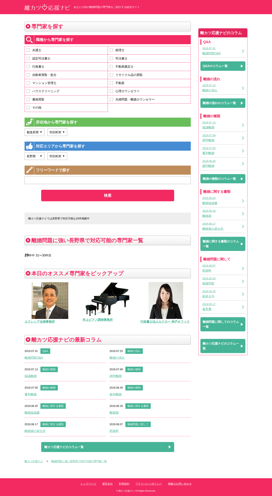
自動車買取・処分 (41, 74)
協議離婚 (31, 376)
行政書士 (35, 66)
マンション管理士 (41, 83)
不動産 (117, 83)
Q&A (45, 351)
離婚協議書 (32, 412)
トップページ (88, 483)
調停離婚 (116, 376)
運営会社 (107, 483)
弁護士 (34, 50)
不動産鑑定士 (122, 66)
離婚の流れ (134, 351)
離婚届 (114, 412)
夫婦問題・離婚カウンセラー (132, 99)
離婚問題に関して (138, 424)
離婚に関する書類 (53, 405)
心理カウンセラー (125, 91)
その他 (34, 107)
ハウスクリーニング (43, 91)
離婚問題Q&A (34, 357)
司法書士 (119, 58)
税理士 (117, 50)
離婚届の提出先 (35, 431)
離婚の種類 (49, 369)
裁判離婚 (116, 394)
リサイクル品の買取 (126, 74)
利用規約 (124, 483)
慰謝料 (114, 431)
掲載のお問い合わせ (180, 483)
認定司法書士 (38, 58)
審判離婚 (31, 394)
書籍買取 (35, 99)
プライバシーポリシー (148, 483)
